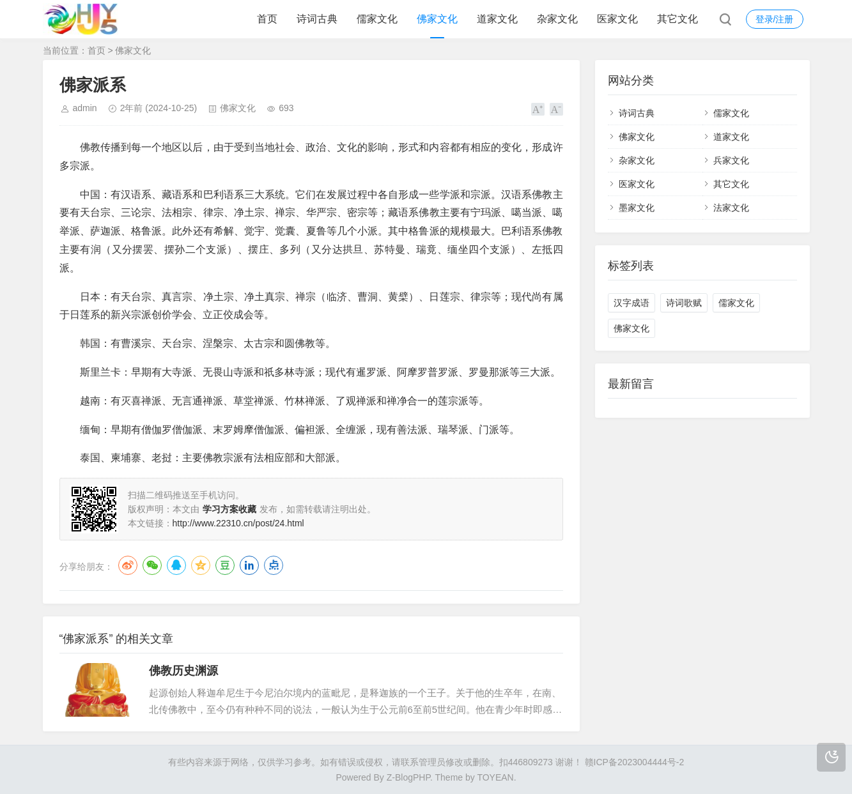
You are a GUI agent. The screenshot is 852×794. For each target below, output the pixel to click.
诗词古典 (317, 18)
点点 (273, 565)
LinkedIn (249, 565)
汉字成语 (631, 303)
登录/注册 (774, 19)
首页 (267, 18)
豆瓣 (225, 565)
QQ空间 (200, 565)
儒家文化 (377, 18)
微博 (127, 565)
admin (85, 108)
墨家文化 (636, 207)
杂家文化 (557, 18)
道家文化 (497, 18)
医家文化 (617, 18)
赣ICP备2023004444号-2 (635, 762)
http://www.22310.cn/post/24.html (238, 523)
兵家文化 (731, 160)
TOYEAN (495, 777)
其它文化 (677, 18)
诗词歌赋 (684, 303)
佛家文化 (437, 18)
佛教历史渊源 (183, 670)
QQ (176, 565)
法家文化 (731, 207)
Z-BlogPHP (408, 777)
